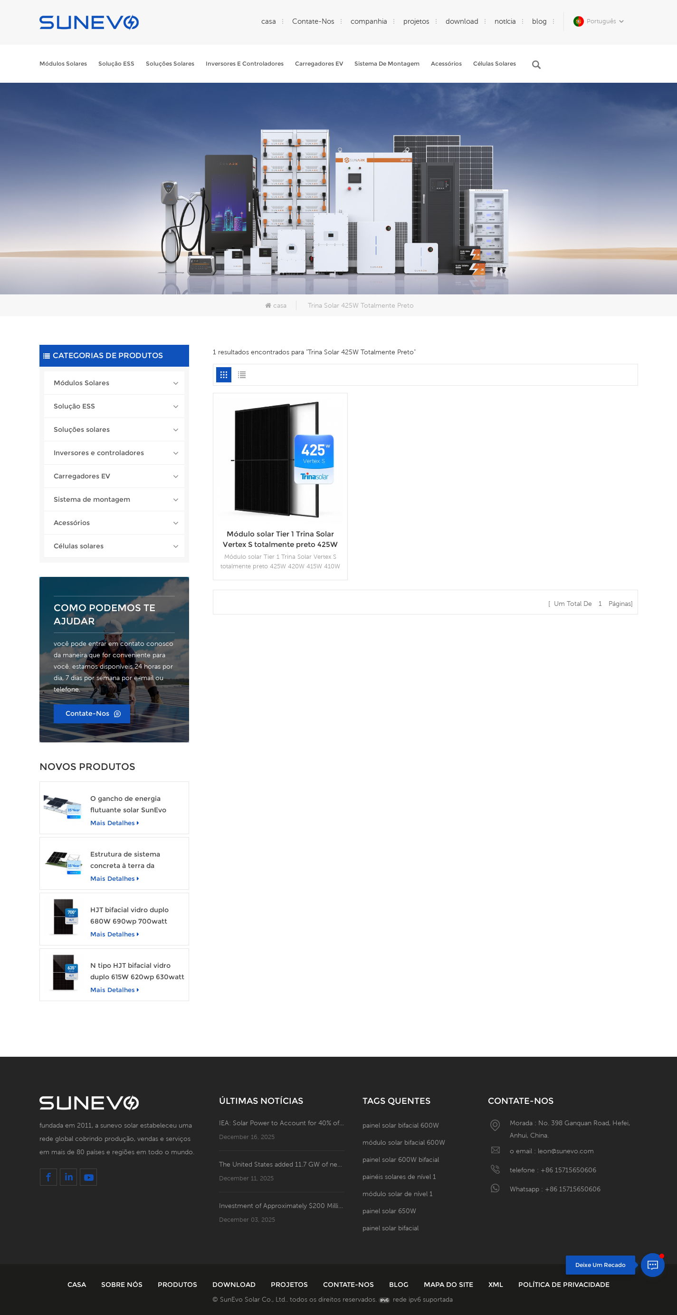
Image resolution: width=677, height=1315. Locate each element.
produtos (178, 1284)
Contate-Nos (313, 21)
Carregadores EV (319, 63)
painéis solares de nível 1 (399, 1176)
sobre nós (122, 1284)
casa (268, 21)
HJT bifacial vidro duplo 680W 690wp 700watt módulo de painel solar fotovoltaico (129, 916)
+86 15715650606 (568, 1170)
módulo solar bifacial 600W (403, 1142)
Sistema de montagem (387, 63)
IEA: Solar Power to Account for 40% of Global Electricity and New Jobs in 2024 (282, 1123)
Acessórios (446, 63)
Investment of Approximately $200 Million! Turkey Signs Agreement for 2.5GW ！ (282, 1205)
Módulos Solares (63, 63)
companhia (369, 21)
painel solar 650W (389, 1211)
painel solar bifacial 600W (400, 1125)
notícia (505, 21)
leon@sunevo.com (566, 1151)
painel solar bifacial (390, 1228)
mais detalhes (114, 823)
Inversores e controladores (245, 63)
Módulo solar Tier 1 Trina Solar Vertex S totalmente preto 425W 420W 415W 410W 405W (280, 539)
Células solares (494, 63)
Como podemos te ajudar (104, 614)
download (462, 21)
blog (539, 21)
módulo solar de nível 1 (397, 1194)
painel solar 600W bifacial (400, 1159)
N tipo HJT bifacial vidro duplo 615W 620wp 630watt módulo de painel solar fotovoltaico (137, 972)
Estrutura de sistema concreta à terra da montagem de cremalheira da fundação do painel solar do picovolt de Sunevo (136, 860)
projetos (416, 21)
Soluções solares (170, 63)
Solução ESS (116, 63)
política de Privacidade (564, 1284)
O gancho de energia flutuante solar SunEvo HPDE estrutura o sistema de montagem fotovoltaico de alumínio (135, 805)
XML (496, 1284)
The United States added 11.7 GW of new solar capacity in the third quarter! (282, 1164)
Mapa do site (449, 1284)
